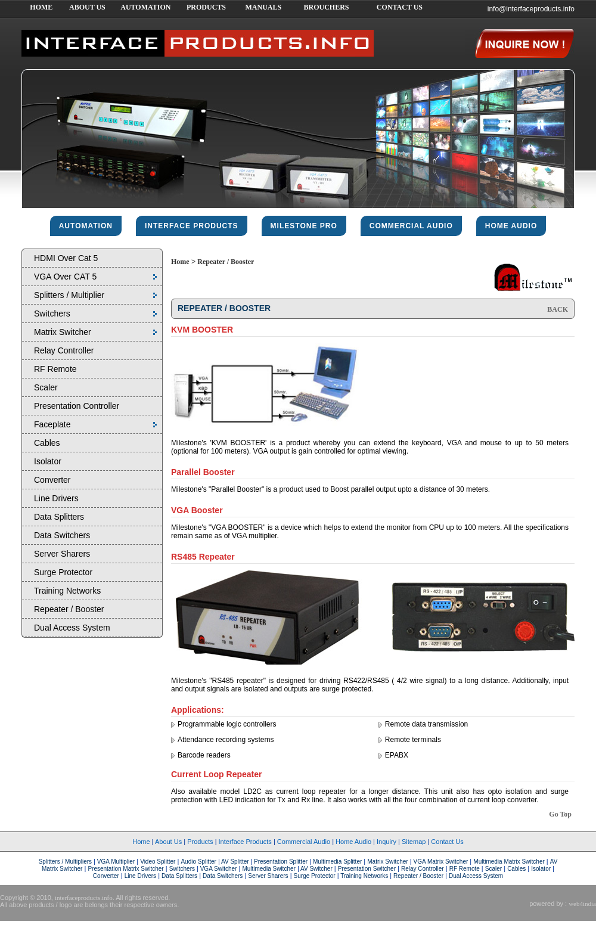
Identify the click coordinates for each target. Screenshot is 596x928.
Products (200, 841)
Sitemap (414, 841)
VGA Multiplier (116, 861)
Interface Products (245, 841)
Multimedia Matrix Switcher (508, 861)
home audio (511, 226)
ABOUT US (87, 7)
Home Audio (353, 841)
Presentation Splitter (280, 861)
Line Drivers (56, 498)
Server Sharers (62, 553)
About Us (168, 841)
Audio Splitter (198, 861)
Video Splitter (157, 861)
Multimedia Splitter (337, 861)
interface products (191, 226)
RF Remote (55, 369)
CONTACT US (400, 7)
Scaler (46, 387)
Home (180, 261)
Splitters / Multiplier (69, 295)
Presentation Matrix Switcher (125, 868)
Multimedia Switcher (268, 868)
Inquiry (386, 841)
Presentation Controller (76, 406)
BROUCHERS (326, 7)
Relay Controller (64, 350)
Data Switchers (62, 535)
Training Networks (67, 590)
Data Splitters (59, 517)
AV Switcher (316, 868)
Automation (86, 226)
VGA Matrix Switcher (441, 861)
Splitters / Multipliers (66, 861)
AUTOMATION (145, 7)
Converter (52, 480)
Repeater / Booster (69, 609)
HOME (41, 7)
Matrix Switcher (62, 332)
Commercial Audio (303, 841)
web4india (582, 903)
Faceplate (52, 424)
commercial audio (411, 226)
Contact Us (447, 841)
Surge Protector (63, 572)
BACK (557, 309)
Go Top (560, 814)
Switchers (52, 313)
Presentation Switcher (367, 868)
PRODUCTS (206, 7)
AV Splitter (235, 861)
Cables (47, 443)
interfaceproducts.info (84, 897)
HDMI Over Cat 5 (66, 258)
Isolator (47, 461)
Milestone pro (304, 226)
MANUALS (263, 7)
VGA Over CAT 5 (65, 276)
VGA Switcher (217, 868)
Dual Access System (72, 627)
